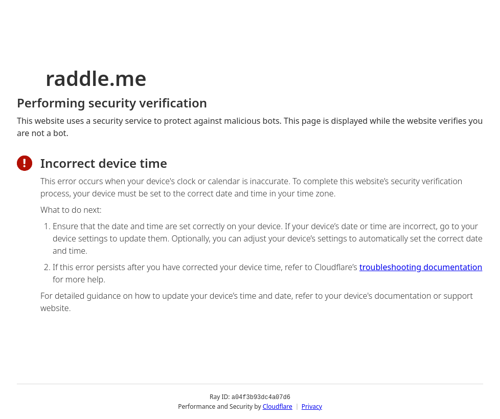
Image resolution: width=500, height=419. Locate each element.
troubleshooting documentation (421, 267)
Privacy (312, 406)
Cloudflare (277, 406)
